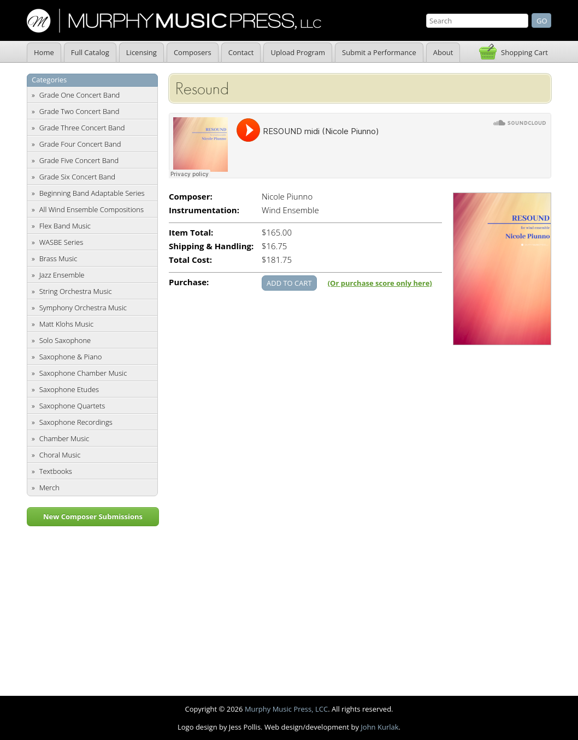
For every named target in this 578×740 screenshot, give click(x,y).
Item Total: (191, 232)
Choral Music (60, 455)
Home (44, 52)
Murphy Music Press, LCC (286, 709)
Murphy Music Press (174, 21)
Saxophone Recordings (76, 422)
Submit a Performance (379, 52)
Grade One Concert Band (79, 95)
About (443, 52)
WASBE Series (61, 242)
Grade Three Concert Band (82, 128)
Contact (241, 52)
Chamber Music (64, 438)
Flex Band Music (65, 226)
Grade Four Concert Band (80, 144)
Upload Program (297, 52)
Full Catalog (90, 52)
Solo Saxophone (65, 340)
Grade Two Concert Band (79, 111)
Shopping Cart (524, 52)
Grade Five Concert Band (79, 160)
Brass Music (58, 258)
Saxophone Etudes (69, 389)
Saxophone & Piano (70, 357)
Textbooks (55, 471)
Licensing (141, 52)
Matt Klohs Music (66, 324)
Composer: (191, 196)
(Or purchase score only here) (380, 283)
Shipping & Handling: (211, 246)
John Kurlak (379, 727)
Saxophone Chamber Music (83, 373)
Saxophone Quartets (72, 406)
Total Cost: (190, 260)
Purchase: (189, 282)
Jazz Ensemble (62, 275)
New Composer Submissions (93, 516)
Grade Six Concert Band (77, 177)
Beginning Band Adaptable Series (92, 193)
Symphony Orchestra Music (83, 307)
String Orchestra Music (75, 291)
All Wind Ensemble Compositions (91, 209)
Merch (49, 487)
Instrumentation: (204, 210)
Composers (192, 52)
